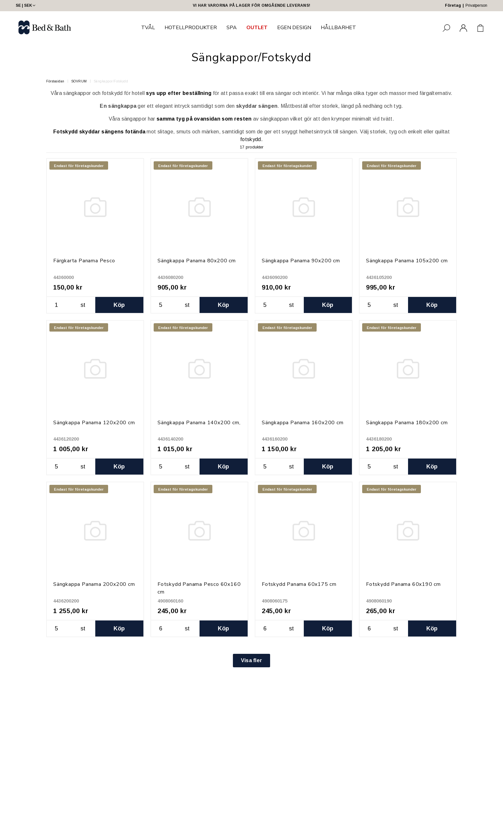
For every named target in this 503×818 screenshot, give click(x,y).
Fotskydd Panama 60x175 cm (299, 584)
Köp (119, 305)
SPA (231, 27)
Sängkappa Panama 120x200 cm (94, 422)
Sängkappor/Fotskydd (111, 81)
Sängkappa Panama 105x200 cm (407, 260)
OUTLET (257, 27)
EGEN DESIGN (294, 27)
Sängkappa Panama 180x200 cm (407, 422)
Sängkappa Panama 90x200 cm (301, 260)
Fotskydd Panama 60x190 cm (403, 584)
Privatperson (476, 5)
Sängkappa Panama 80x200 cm (197, 260)
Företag (453, 5)
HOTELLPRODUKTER (191, 27)
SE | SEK (26, 5)
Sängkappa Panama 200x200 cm (94, 584)
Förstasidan (55, 81)
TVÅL (148, 27)
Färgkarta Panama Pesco (84, 260)
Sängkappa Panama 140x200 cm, (199, 422)
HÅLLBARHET (338, 27)
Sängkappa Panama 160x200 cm (303, 422)
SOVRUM (79, 81)
